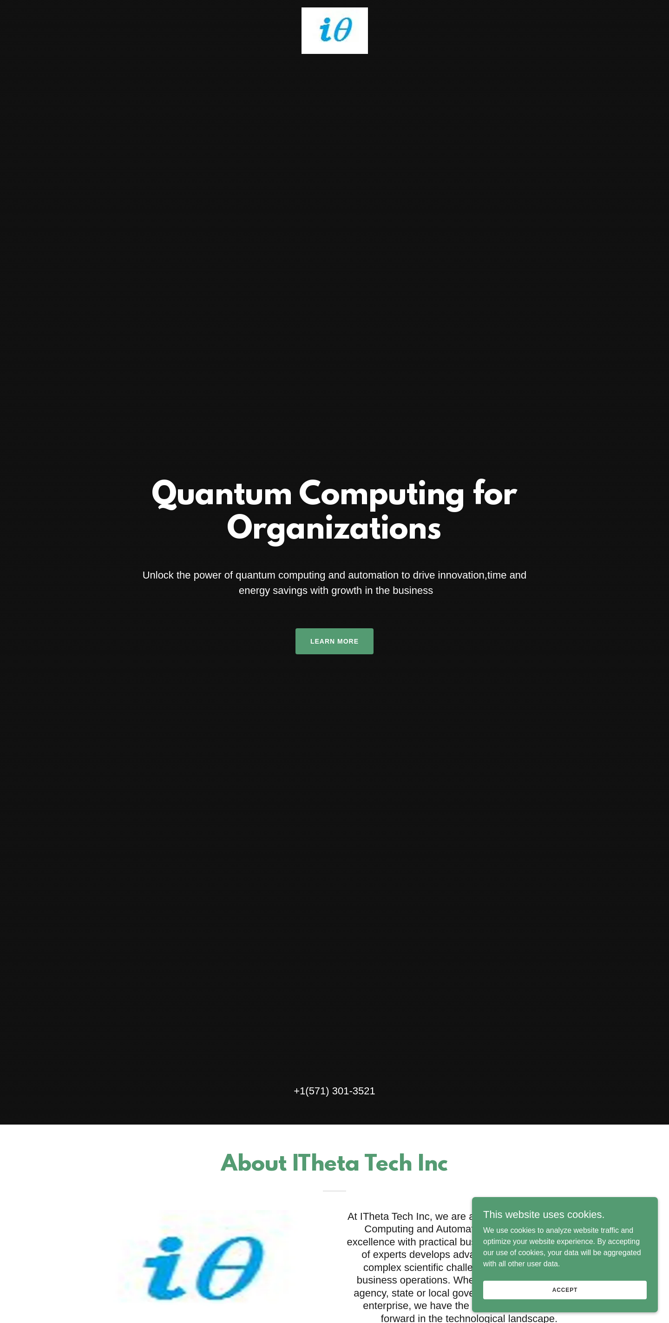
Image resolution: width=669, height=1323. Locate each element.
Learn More (334, 641)
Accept (564, 1289)
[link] (334, 30)
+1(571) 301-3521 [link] (334, 1091)
